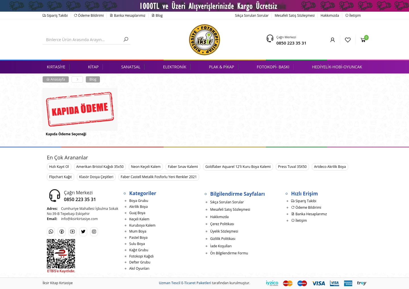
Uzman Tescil (169, 282)
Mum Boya (137, 231)
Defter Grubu (139, 262)
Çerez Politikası (222, 224)
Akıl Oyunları (139, 268)
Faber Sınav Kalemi (183, 166)
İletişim (353, 15)
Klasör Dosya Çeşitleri (96, 176)
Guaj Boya (137, 212)
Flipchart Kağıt (60, 176)
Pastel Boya (138, 237)
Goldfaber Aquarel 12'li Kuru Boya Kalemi (238, 166)
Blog (157, 15)
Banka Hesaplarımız (127, 15)
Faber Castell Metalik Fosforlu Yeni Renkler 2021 (159, 176)
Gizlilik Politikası (222, 238)
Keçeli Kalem (139, 219)
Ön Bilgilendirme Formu (229, 253)
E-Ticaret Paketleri (196, 282)
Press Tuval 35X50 (292, 166)
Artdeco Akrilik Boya (330, 166)
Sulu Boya (137, 243)
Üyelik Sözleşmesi (224, 231)
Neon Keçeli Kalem (145, 166)
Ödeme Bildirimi (89, 15)
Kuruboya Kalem (142, 225)
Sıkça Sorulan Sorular (252, 15)
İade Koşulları (221, 246)
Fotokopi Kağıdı (141, 256)
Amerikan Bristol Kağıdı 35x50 (100, 166)
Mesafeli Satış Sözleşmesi (295, 15)
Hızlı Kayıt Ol (59, 166)
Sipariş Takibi (55, 15)
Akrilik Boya (138, 206)
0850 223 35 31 (291, 43)
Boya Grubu (138, 200)
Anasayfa (55, 79)
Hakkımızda (330, 15)
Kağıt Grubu (138, 250)
